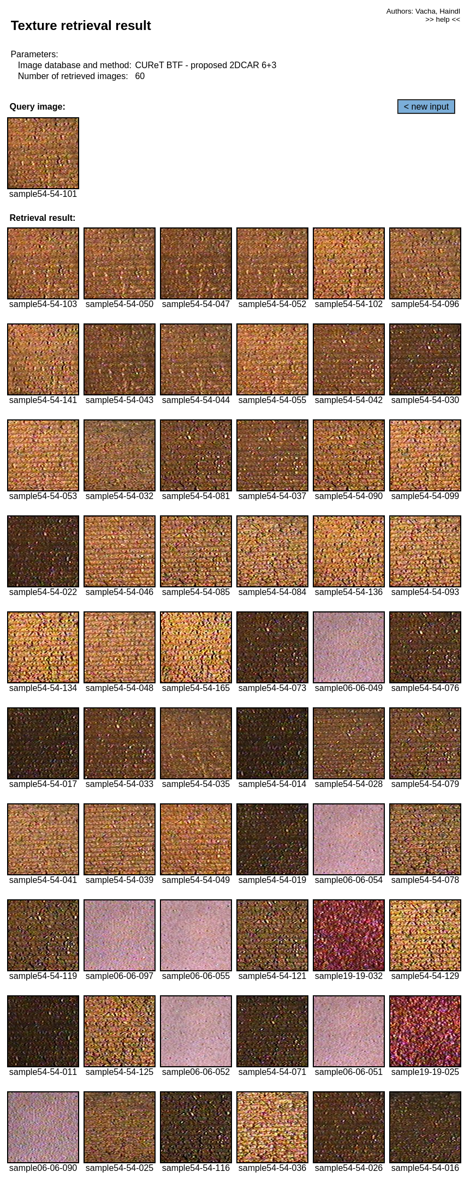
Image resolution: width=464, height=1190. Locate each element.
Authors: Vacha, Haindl (423, 11)
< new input (426, 106)
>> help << (442, 19)
